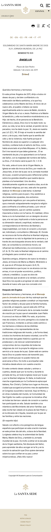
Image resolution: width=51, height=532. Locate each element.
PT (39, 37)
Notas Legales (25, 518)
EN (16, 37)
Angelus (5, 16)
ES (21, 37)
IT (35, 37)
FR (26, 37)
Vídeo (25, 74)
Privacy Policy (25, 525)
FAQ (25, 515)
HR (30, 37)
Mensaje (17, 191)
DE (11, 37)
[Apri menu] (47, 5)
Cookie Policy (25, 522)
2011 (12, 16)
